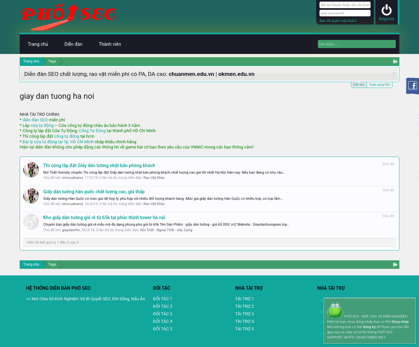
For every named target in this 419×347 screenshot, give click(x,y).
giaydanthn (71, 230)
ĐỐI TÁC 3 (163, 313)
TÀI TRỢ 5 (244, 328)
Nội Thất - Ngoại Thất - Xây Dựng (166, 230)
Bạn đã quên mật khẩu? (338, 21)
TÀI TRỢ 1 (244, 298)
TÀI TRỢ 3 (244, 313)
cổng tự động (66, 136)
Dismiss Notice (394, 73)
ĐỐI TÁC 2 (163, 306)
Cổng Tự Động (92, 130)
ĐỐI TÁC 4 (163, 321)
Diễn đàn (359, 84)
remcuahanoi (72, 178)
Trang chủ (38, 44)
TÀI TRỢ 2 (244, 306)
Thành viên (110, 44)
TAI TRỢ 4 (244, 321)
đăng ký (369, 327)
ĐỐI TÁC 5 (163, 328)
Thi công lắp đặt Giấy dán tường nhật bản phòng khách (99, 165)
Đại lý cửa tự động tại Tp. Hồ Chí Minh (58, 141)
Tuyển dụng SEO (379, 84)
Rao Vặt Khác (154, 178)
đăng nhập (400, 322)
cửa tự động (41, 125)
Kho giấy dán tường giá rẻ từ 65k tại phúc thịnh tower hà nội (104, 217)
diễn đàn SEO (35, 119)
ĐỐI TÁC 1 (163, 298)
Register (386, 18)
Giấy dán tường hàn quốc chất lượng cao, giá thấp (94, 191)
